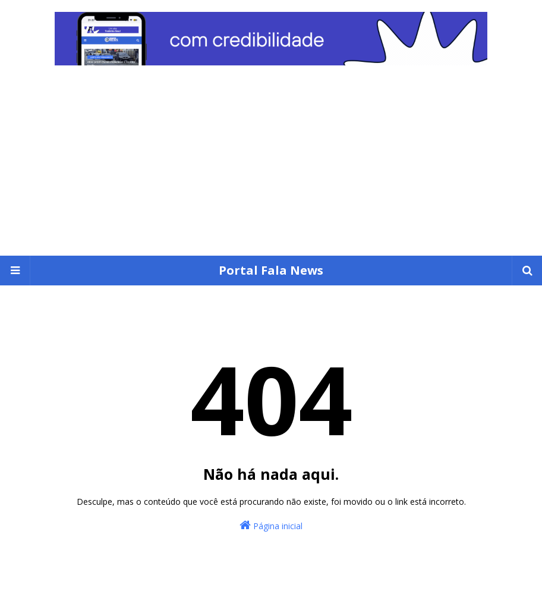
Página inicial (271, 525)
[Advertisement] (271, 166)
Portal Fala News (271, 270)
